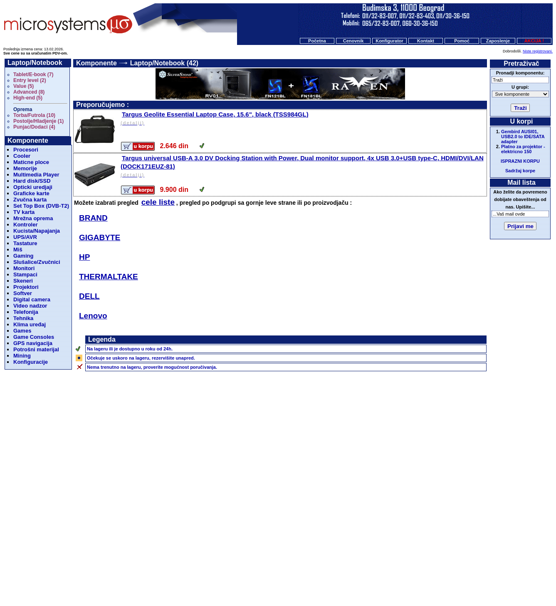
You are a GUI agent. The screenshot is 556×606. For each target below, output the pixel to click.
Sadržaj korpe (520, 170)
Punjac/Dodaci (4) (34, 127)
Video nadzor (30, 306)
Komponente (96, 63)
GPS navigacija (32, 343)
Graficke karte (31, 193)
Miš (17, 249)
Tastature (25, 243)
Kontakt (425, 40)
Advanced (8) (28, 92)
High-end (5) (27, 98)
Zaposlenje (498, 40)
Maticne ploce (31, 162)
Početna (317, 40)
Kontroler (25, 224)
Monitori (24, 268)
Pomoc (319, 563)
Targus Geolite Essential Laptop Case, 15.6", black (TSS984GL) (303, 119)
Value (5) (23, 86)
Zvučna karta (30, 199)
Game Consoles (33, 337)
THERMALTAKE (108, 276)
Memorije (25, 168)
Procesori (25, 150)
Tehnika (23, 318)
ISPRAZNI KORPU (520, 161)
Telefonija (25, 312)
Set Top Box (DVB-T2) (41, 206)
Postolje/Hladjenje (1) (38, 121)
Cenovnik (353, 40)
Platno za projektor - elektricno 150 (523, 149)
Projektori (26, 287)
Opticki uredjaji (32, 187)
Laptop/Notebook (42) (164, 63)
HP (84, 257)
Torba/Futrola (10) (34, 115)
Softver (22, 293)
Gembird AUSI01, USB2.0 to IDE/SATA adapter (522, 136)
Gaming (23, 256)
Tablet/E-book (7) (33, 74)
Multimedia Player (36, 174)
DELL (89, 296)
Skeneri (23, 281)
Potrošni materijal (36, 349)
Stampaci (25, 274)
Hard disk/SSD (32, 181)
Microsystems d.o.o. (285, 579)
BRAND (93, 218)
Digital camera (31, 299)
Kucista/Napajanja (36, 231)
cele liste (158, 202)
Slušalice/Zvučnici (36, 262)
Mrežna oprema (33, 218)
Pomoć (462, 40)
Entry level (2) (29, 80)
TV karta (24, 212)
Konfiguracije (30, 362)
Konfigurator (389, 40)
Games (22, 331)
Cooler (21, 156)
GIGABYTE (99, 237)
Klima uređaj (29, 324)
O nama (342, 563)
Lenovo (93, 315)
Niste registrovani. (538, 51)
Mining (22, 356)
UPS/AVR (25, 237)
